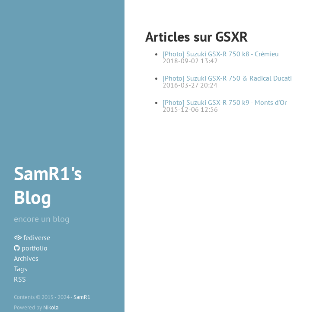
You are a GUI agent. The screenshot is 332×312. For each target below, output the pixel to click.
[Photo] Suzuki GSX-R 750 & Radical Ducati (227, 78)
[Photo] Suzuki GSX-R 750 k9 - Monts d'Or (225, 102)
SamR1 (81, 297)
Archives (26, 258)
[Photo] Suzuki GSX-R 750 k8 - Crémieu (221, 53)
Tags (20, 268)
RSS (20, 279)
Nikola (50, 307)
